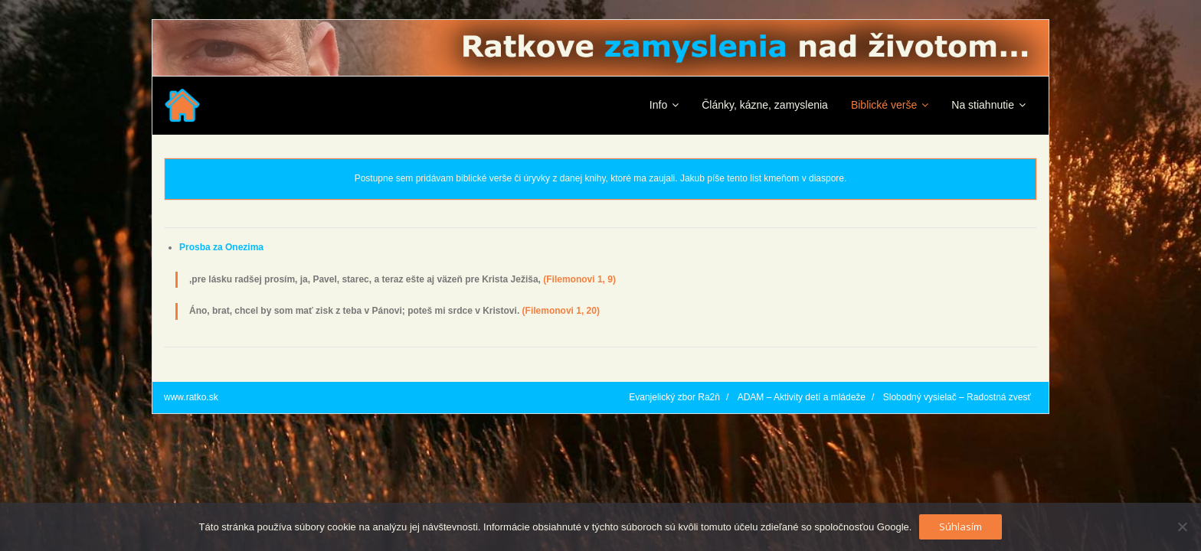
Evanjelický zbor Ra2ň (674, 397)
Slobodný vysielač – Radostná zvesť (957, 397)
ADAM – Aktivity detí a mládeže (802, 397)
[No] (1182, 526)
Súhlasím (960, 526)
